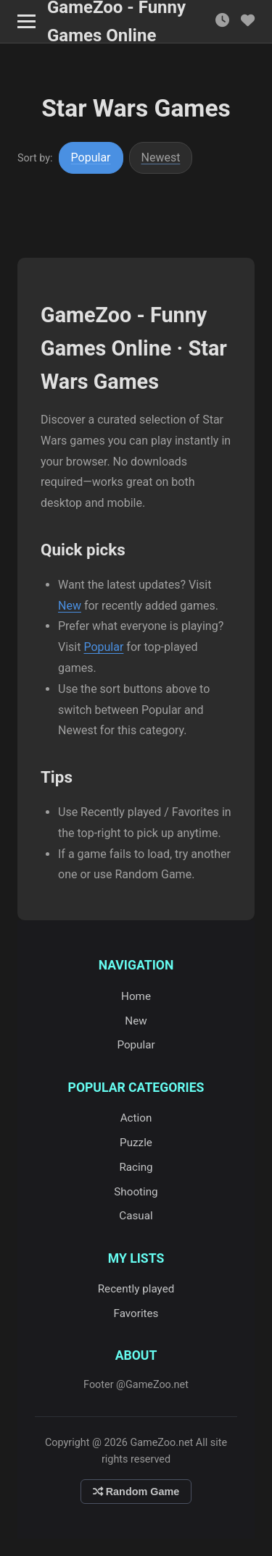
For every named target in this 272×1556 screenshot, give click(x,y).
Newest (161, 157)
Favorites (136, 1313)
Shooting (135, 1191)
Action (136, 1117)
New (69, 606)
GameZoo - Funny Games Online (116, 21)
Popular (91, 157)
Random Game (136, 1491)
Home (136, 996)
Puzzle (136, 1142)
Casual (135, 1215)
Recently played (136, 1288)
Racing (135, 1167)
